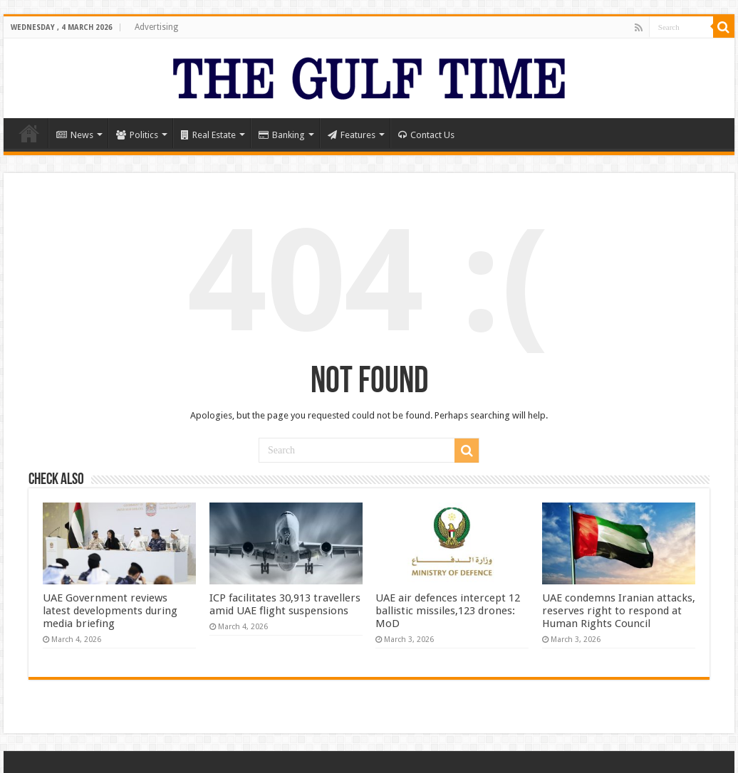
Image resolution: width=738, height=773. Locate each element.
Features (351, 135)
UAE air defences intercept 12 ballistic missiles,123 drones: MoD (447, 610)
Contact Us (426, 135)
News (74, 135)
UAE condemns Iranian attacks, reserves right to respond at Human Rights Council (618, 610)
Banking (282, 135)
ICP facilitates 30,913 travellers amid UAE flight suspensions (284, 604)
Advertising (156, 27)
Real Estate (208, 135)
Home (29, 133)
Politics (137, 135)
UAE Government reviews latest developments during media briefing (110, 610)
